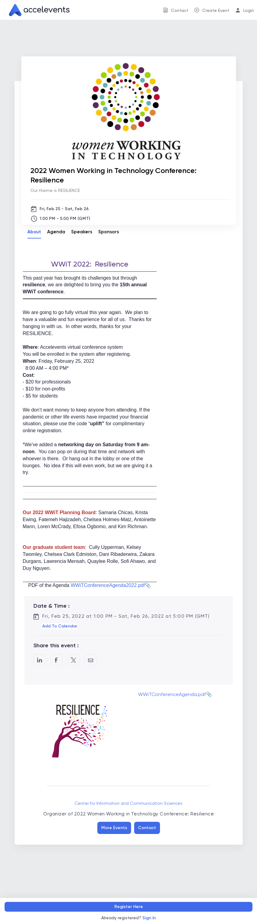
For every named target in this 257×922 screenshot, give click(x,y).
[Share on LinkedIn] (39, 660)
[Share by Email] (91, 660)
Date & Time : (51, 605)
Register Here (128, 906)
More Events (114, 827)
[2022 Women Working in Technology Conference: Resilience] (130, 175)
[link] (37, 10)
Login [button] (248, 10)
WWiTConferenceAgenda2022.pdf (108, 585)
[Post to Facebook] (56, 660)
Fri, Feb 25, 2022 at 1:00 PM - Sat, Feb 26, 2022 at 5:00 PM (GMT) (126, 616)
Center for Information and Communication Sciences (128, 803)
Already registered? (128, 917)
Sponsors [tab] (108, 232)
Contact (147, 827)
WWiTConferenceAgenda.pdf (172, 694)
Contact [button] (179, 10)
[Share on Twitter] (74, 660)
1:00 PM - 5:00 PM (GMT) (65, 218)
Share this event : (56, 645)
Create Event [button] (215, 10)
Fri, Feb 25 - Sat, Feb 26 (64, 208)
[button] (59, 626)
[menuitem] (175, 10)
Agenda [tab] (56, 232)
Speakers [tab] (81, 232)
